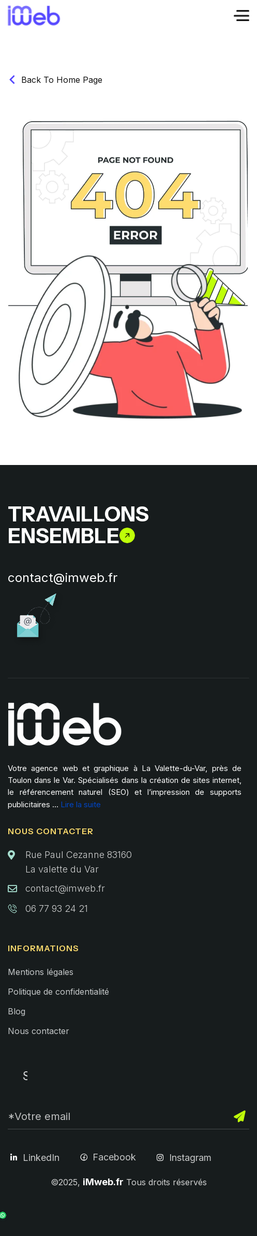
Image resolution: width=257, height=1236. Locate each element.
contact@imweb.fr (62, 577)
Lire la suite (81, 804)
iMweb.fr (103, 1181)
